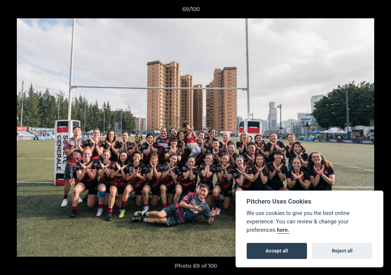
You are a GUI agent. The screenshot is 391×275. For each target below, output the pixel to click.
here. (283, 230)
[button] (359, 11)
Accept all (277, 251)
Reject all (342, 251)
